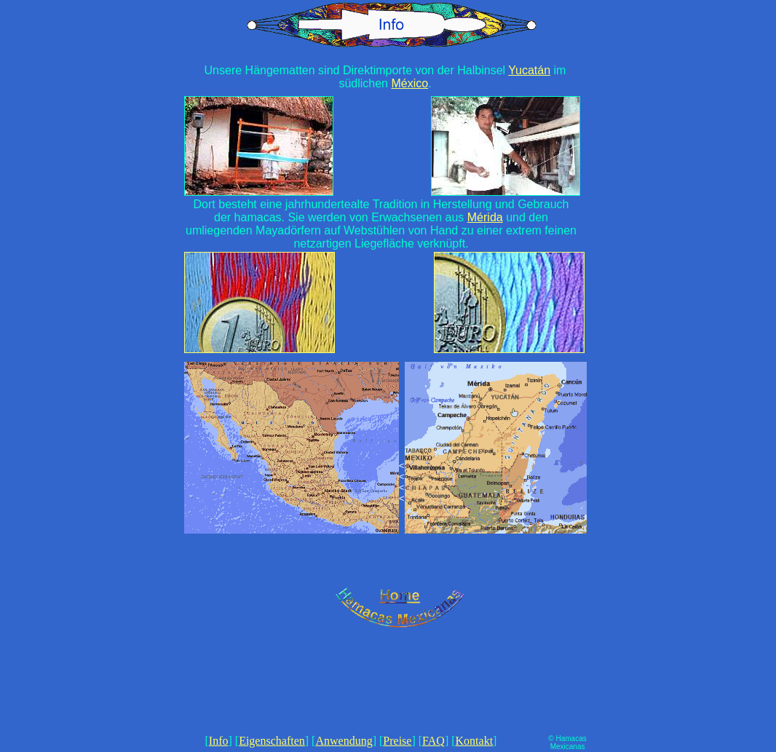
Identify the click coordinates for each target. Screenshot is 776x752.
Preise (397, 741)
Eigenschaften (272, 741)
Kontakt (475, 741)
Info (219, 741)
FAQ (433, 741)
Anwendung (343, 741)
